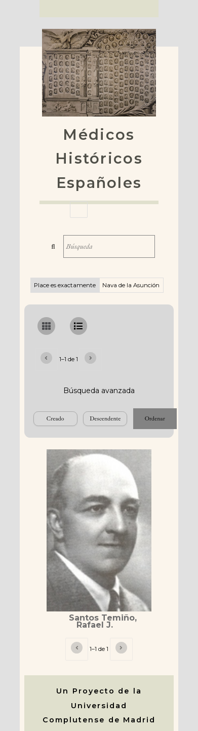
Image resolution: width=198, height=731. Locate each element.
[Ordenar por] (55, 418)
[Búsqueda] (109, 246)
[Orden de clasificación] (105, 418)
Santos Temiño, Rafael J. (103, 621)
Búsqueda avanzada (99, 390)
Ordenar (155, 418)
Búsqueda (53, 246)
